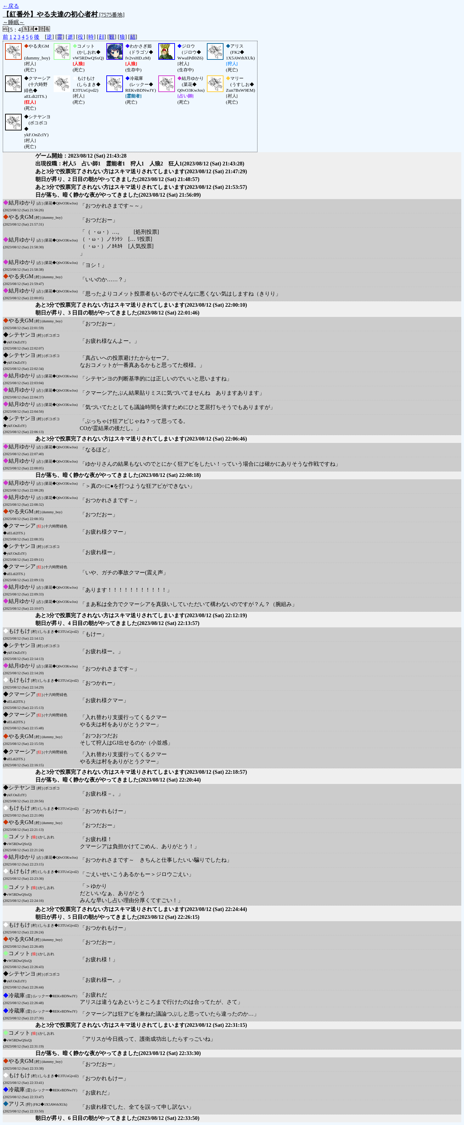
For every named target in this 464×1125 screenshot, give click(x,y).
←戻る (11, 6)
